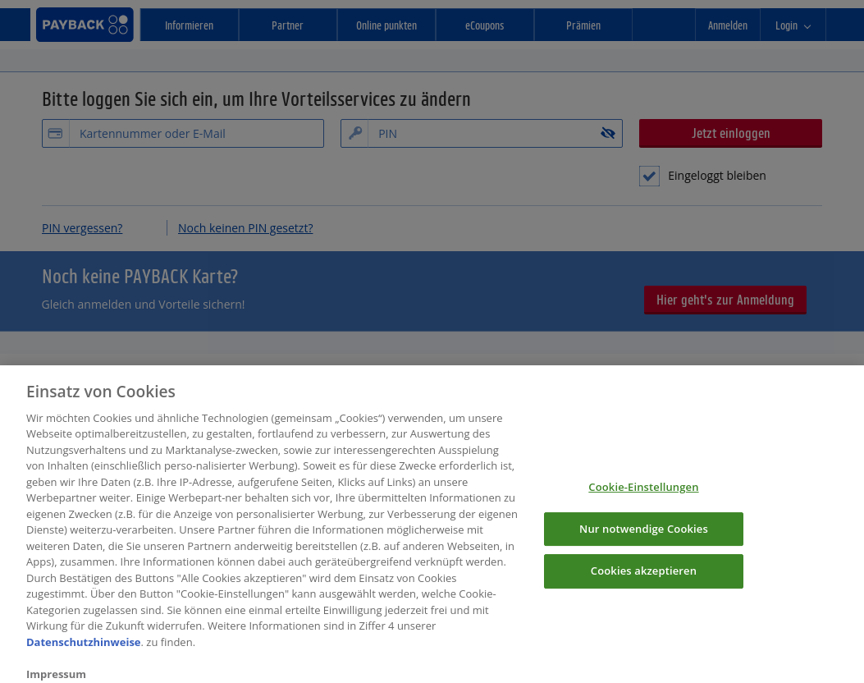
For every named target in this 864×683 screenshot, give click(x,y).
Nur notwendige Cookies (643, 536)
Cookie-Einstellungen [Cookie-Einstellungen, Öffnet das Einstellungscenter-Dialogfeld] (643, 494)
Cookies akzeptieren (644, 578)
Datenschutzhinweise (83, 649)
